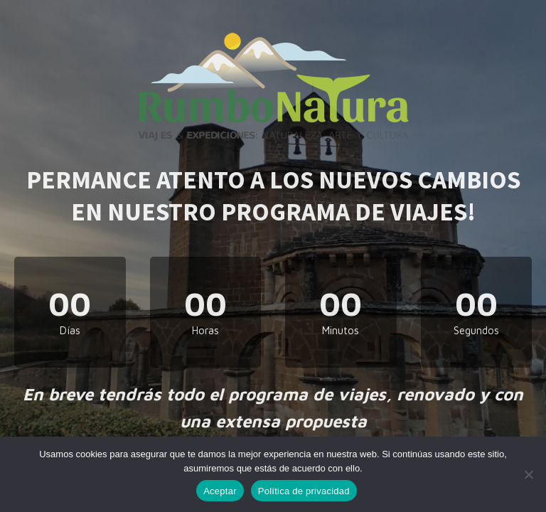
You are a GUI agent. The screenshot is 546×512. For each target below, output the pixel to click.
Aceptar (220, 491)
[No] (528, 474)
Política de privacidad (304, 491)
